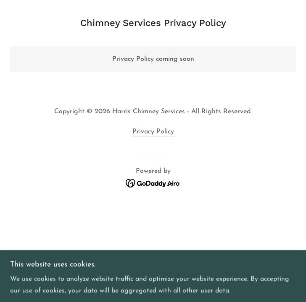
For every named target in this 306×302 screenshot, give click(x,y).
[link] (153, 183)
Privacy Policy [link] (153, 131)
